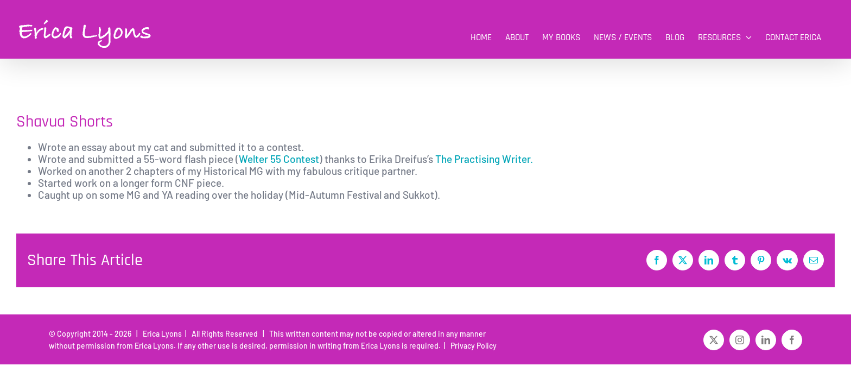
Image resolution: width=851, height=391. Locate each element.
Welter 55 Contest (279, 159)
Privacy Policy (472, 345)
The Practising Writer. (483, 159)
